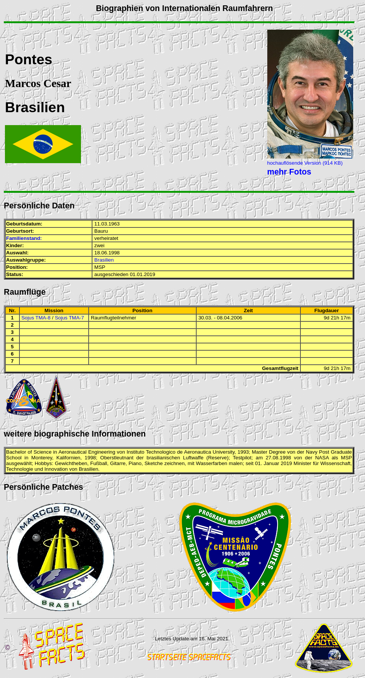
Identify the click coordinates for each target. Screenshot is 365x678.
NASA (322, 457)
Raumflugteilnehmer (113, 318)
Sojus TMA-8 (36, 318)
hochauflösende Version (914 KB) (305, 163)
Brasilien (104, 260)
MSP (99, 267)
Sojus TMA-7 (69, 318)
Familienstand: (24, 238)
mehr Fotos (289, 171)
